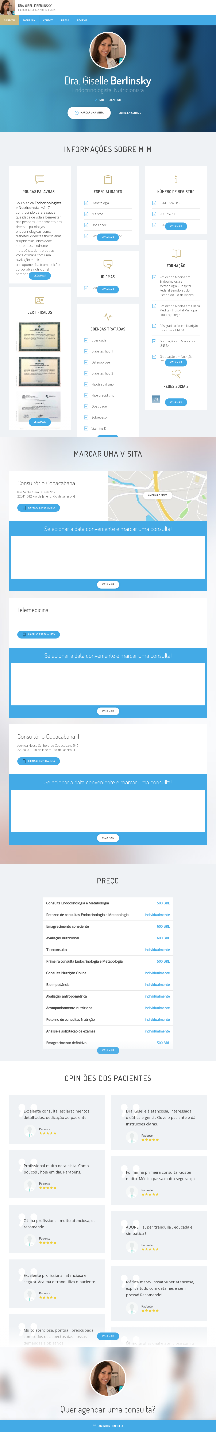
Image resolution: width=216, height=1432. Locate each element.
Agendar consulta (108, 1426)
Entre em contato (130, 112)
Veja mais (40, 421)
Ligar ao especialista (38, 508)
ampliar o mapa (157, 495)
